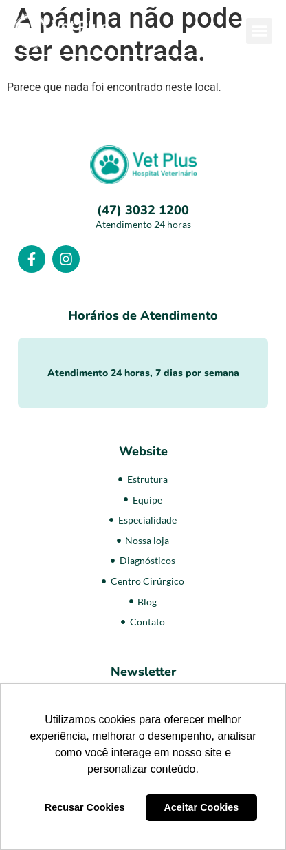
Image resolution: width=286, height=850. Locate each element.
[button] (259, 31)
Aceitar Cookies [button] (201, 807)
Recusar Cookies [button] (85, 807)
